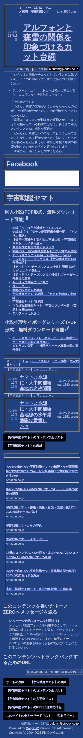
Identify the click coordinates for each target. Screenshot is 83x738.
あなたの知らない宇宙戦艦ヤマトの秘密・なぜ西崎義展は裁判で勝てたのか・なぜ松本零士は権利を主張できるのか (42, 471)
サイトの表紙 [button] (15, 682)
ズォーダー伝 (21, 286)
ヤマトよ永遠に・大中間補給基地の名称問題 (35, 382)
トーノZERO (33, 7)
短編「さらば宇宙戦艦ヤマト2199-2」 (38, 227)
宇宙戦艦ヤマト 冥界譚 (27, 301)
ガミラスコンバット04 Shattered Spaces (41, 255)
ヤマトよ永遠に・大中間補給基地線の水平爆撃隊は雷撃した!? (35, 415)
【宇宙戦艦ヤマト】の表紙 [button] (24, 445)
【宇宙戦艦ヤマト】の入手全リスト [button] (30, 698)
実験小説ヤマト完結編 (27, 290)
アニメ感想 (59, 361)
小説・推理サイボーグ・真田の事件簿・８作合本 (39, 589)
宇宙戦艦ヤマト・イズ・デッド (27, 539)
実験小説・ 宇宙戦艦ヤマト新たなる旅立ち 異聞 (44, 251)
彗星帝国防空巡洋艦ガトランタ (33, 247)
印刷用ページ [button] (66, 715)
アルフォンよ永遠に (25, 313)
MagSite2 (32, 728)
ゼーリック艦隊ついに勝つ (30, 282)
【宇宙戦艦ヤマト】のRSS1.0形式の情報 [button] (33, 707)
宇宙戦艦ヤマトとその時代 (24, 525)
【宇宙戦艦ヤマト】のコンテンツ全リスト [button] (34, 437)
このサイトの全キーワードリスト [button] (28, 715)
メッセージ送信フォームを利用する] (34, 620)
